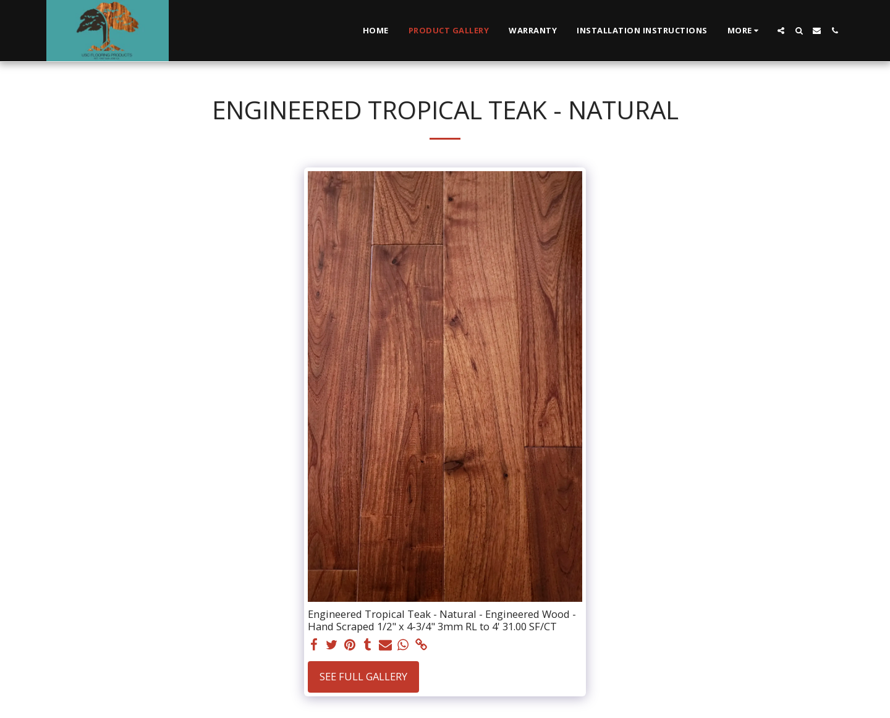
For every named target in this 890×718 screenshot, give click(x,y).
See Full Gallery (363, 676)
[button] (781, 31)
